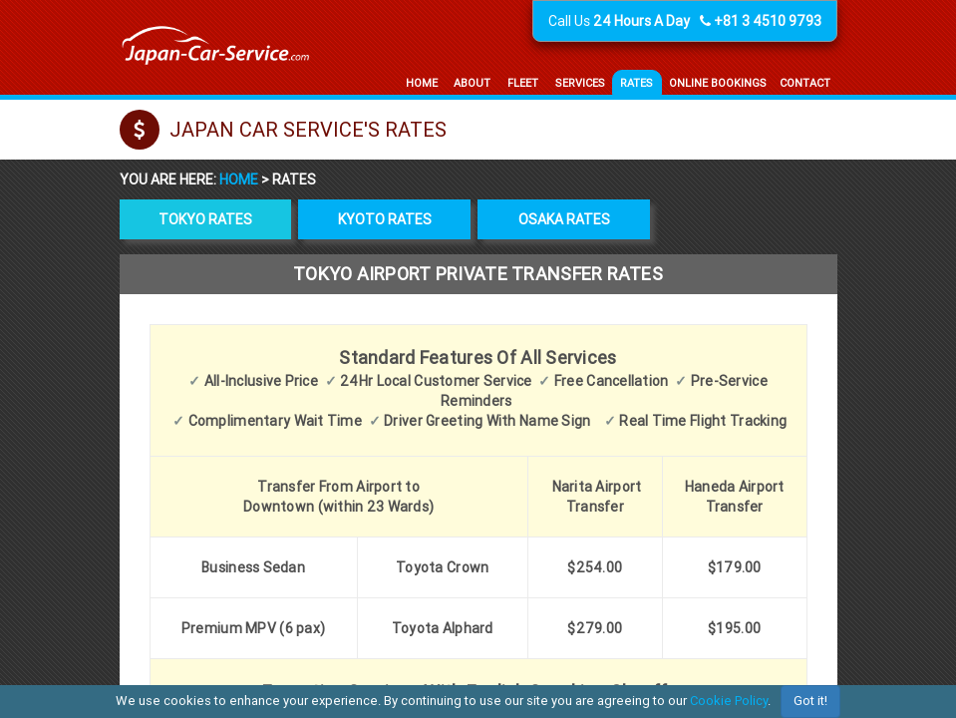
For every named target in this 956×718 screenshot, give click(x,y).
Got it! (810, 700)
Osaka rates (564, 219)
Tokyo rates (205, 219)
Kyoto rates (385, 219)
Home (240, 179)
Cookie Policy (729, 700)
